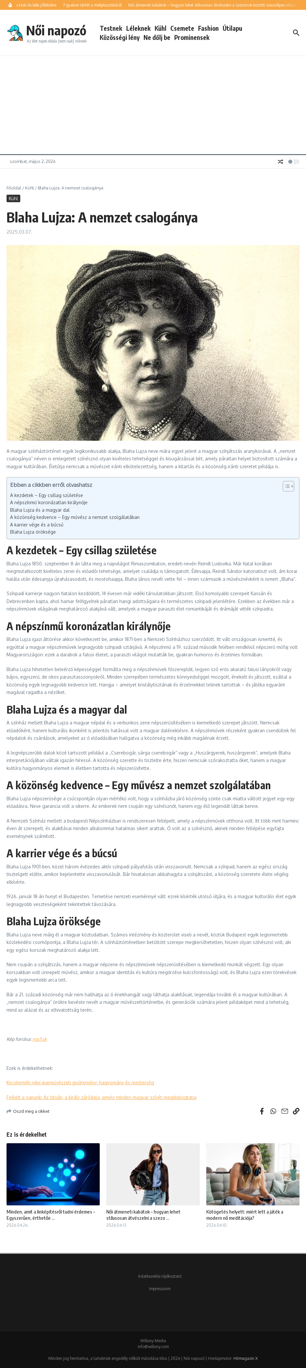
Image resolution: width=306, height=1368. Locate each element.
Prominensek (192, 37)
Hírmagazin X (245, 1358)
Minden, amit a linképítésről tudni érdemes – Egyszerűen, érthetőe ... (51, 1215)
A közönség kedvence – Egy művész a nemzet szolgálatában (75, 517)
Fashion (208, 28)
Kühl (160, 28)
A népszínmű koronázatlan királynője (49, 502)
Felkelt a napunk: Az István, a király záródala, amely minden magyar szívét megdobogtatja (101, 1097)
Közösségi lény (120, 37)
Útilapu (232, 28)
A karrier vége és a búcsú (36, 524)
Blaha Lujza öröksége (33, 532)
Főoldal (14, 187)
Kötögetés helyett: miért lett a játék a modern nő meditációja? (244, 1215)
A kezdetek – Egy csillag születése (46, 495)
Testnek (111, 28)
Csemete (182, 28)
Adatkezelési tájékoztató (159, 1276)
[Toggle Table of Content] (285, 486)
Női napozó (56, 30)
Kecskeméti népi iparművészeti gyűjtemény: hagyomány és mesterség (80, 1082)
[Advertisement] (153, 105)
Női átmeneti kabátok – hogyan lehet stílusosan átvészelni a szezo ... (143, 1215)
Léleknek (138, 28)
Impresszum (159, 1288)
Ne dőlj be (157, 37)
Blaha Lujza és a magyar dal (40, 510)
